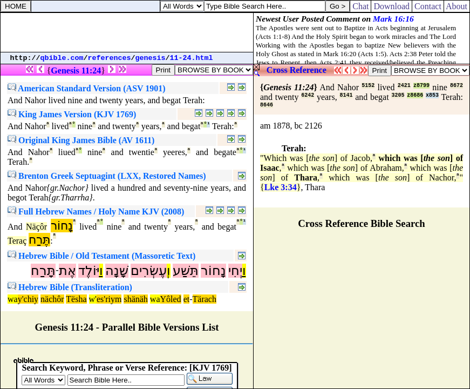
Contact (428, 6)
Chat (360, 6)
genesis (150, 58)
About (456, 6)
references (109, 58)
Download (391, 6)
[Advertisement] (127, 32)
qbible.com (62, 58)
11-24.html (191, 58)
